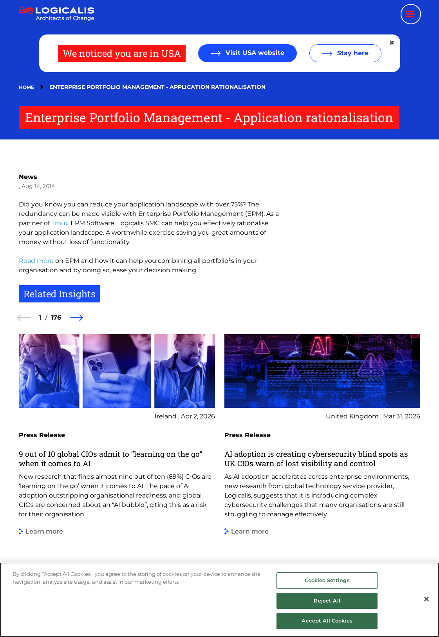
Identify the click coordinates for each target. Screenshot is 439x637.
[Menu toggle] (410, 14)
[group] (117, 461)
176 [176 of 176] (56, 317)
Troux (60, 223)
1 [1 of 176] (40, 317)
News (28, 177)
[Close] (426, 599)
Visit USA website (254, 52)
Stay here (352, 53)
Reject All (327, 600)
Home (26, 87)
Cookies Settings (327, 580)
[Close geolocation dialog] (392, 42)
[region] (219, 600)
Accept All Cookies (327, 620)
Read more (36, 260)
